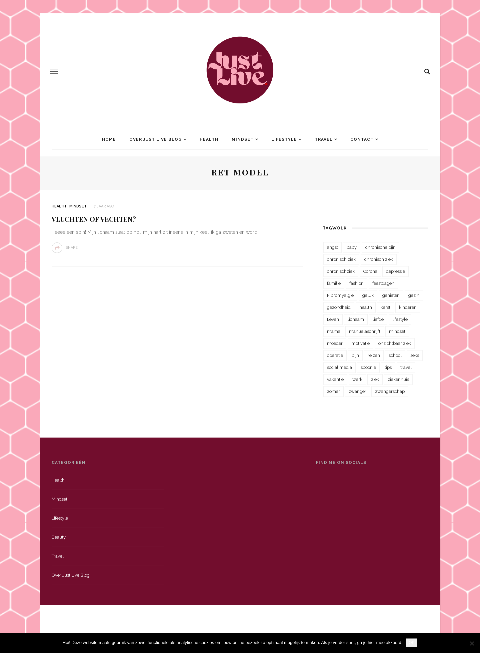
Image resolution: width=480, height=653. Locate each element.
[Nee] (471, 643)
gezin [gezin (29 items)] (413, 295)
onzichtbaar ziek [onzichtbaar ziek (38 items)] (394, 343)
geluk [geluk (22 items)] (368, 295)
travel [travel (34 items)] (406, 367)
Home (109, 139)
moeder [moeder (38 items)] (335, 343)
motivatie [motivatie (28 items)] (360, 343)
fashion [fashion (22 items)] (356, 283)
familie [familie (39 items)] (334, 283)
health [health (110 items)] (365, 307)
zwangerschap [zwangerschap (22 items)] (390, 391)
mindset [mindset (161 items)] (397, 331)
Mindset (243, 139)
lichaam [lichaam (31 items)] (356, 319)
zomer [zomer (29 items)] (333, 391)
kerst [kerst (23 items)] (385, 307)
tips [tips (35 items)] (388, 367)
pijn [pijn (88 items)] (355, 355)
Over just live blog (71, 575)
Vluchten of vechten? (94, 218)
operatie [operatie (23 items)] (335, 355)
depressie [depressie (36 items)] (395, 271)
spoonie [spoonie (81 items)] (368, 367)
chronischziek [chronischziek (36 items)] (341, 271)
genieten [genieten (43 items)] (391, 295)
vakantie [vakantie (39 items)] (335, 379)
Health (209, 139)
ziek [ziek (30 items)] (375, 379)
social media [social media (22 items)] (339, 367)
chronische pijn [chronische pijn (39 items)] (380, 247)
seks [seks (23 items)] (414, 355)
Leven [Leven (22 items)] (333, 319)
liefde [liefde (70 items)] (378, 319)
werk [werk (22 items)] (357, 379)
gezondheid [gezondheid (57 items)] (339, 307)
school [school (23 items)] (395, 355)
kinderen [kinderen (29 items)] (408, 307)
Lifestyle (284, 139)
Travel (324, 139)
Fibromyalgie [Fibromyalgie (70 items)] (340, 295)
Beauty (59, 537)
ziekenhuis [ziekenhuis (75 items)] (398, 379)
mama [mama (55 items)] (333, 331)
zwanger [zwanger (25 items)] (357, 391)
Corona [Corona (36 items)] (370, 271)
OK (411, 642)
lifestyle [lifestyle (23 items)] (400, 319)
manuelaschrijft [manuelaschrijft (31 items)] (364, 331)
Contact (362, 139)
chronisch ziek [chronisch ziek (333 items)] (341, 259)
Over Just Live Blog (155, 139)
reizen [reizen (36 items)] (374, 355)
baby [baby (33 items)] (352, 247)
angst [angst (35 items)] (332, 247)
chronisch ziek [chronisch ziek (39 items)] (378, 259)
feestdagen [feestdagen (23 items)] (383, 283)
